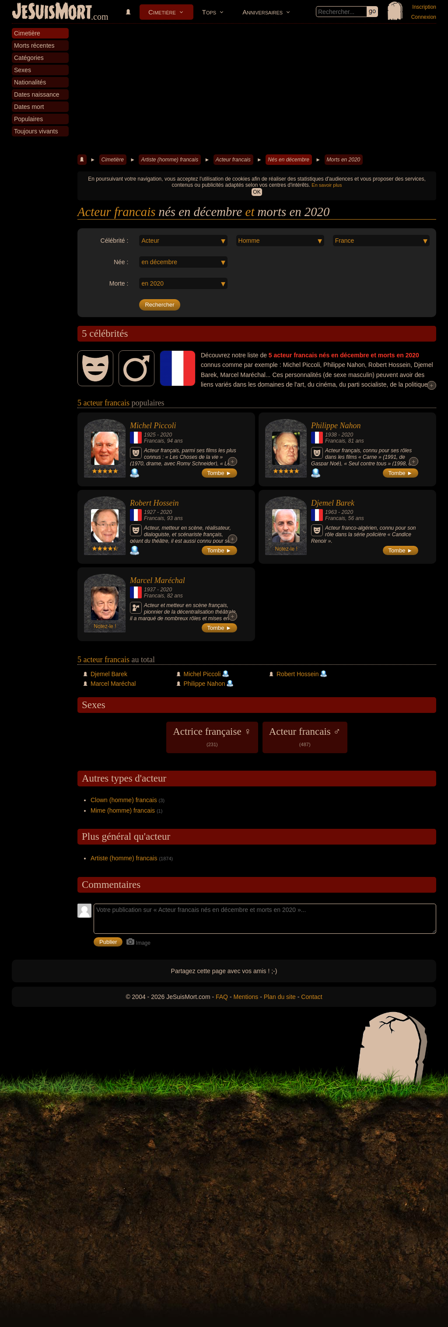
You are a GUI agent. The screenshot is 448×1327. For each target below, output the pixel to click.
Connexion (423, 17)
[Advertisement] (256, 89)
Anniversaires (262, 12)
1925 (150, 435)
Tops (209, 12)
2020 (166, 435)
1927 (150, 512)
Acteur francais (233, 160)
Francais (154, 441)
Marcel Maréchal (157, 580)
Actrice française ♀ (212, 736)
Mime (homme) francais (123, 810)
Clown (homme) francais (124, 799)
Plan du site (280, 996)
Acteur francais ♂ (305, 736)
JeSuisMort (52, 12)
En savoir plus (327, 185)
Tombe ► (219, 473)
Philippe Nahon (336, 425)
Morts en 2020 (343, 160)
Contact (311, 996)
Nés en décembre (288, 160)
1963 (331, 512)
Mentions (245, 996)
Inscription (424, 7)
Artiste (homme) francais (169, 160)
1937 (150, 590)
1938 (331, 435)
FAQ (222, 996)
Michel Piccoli (153, 425)
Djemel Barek (332, 503)
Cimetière (162, 12)
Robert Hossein (154, 503)
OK (256, 192)
